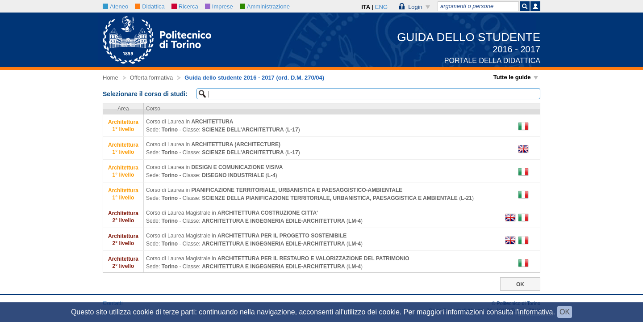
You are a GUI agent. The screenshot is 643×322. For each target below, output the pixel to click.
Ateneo (115, 6)
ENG (381, 7)
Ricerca (184, 6)
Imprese (219, 6)
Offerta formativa (151, 77)
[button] (415, 6)
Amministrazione (265, 6)
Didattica (150, 6)
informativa (535, 312)
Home (110, 77)
